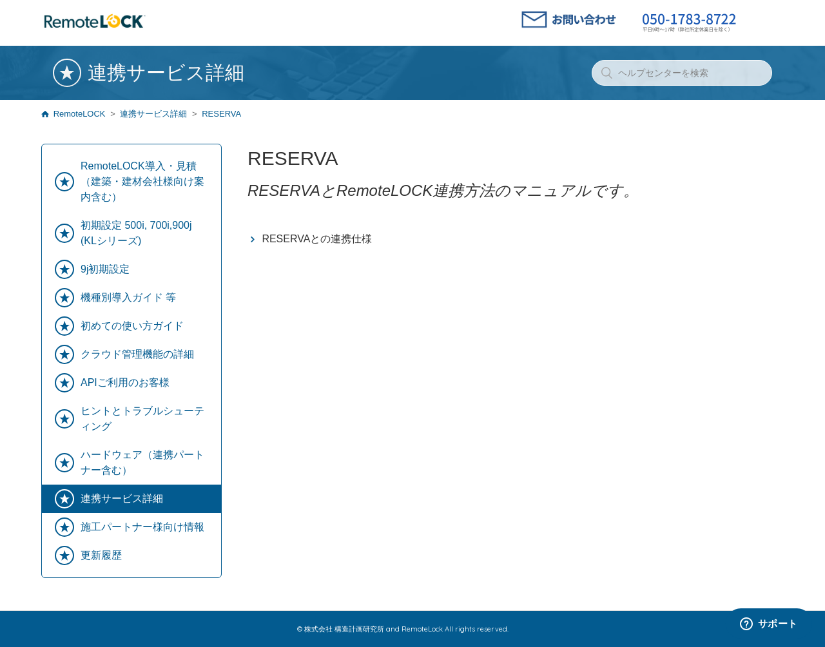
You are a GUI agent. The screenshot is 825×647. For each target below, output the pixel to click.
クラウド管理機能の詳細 (137, 354)
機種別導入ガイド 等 (128, 297)
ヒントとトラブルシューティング (142, 418)
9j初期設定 (105, 269)
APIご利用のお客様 (125, 382)
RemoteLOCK (79, 114)
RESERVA (221, 114)
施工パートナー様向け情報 (142, 526)
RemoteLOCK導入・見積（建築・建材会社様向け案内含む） (142, 181)
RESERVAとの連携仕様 (317, 238)
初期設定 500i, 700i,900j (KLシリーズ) (136, 233)
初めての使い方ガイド (132, 325)
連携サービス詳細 (153, 114)
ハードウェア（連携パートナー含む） (142, 462)
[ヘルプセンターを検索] (682, 73)
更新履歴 (101, 555)
